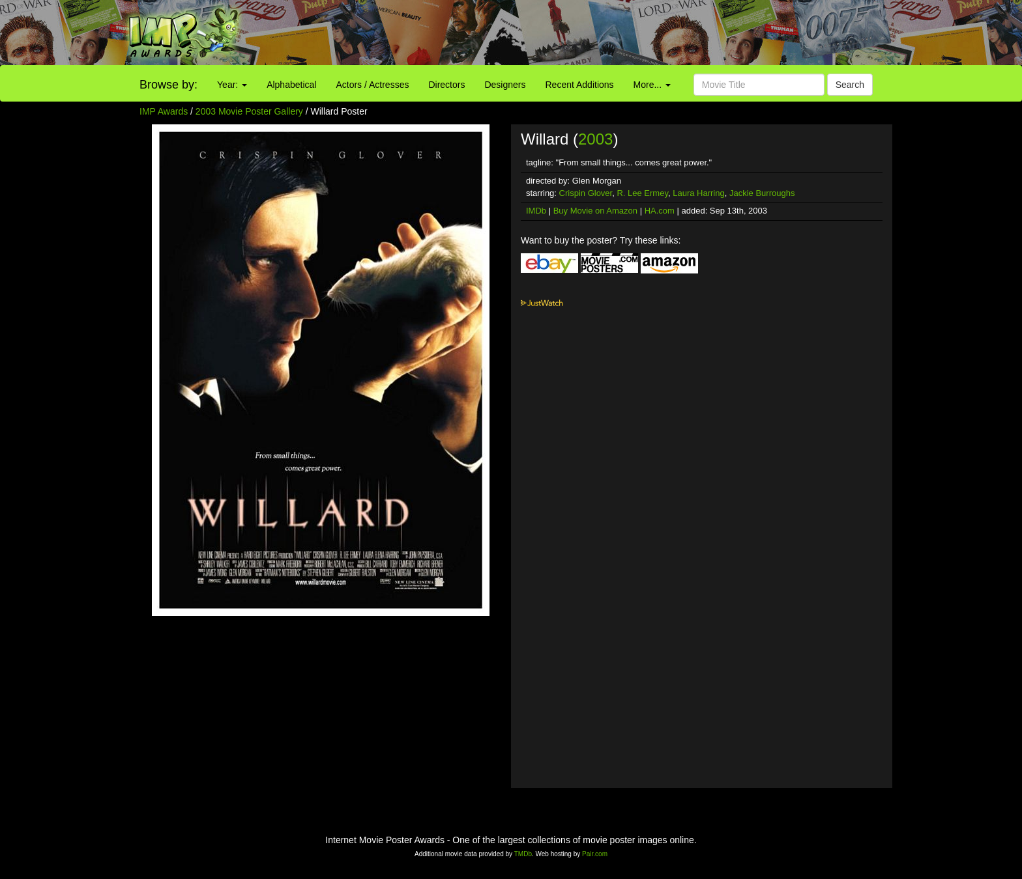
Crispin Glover (586, 193)
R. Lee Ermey (642, 193)
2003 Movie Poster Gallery (249, 111)
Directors (446, 84)
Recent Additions (580, 84)
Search (850, 84)
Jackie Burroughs (762, 193)
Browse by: (168, 84)
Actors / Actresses (372, 84)
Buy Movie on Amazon (595, 211)
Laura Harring (699, 193)
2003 (595, 139)
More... (652, 84)
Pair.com (594, 854)
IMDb (536, 211)
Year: (232, 84)
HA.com (660, 211)
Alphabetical (291, 84)
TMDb (523, 854)
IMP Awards (163, 111)
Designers (504, 84)
